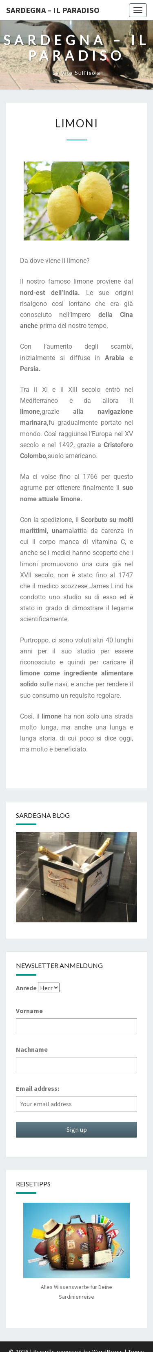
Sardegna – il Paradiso (53, 10)
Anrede (26, 988)
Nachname (32, 1049)
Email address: (37, 1088)
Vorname (29, 1011)
